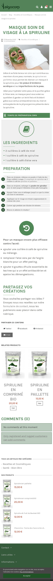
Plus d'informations (26, 572)
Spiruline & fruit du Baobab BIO (27, 513)
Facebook (22, 329)
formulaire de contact (15, 306)
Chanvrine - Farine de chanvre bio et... (29, 528)
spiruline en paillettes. (28, 181)
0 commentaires (9, 41)
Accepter (26, 576)
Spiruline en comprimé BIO (13, 392)
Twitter (7, 329)
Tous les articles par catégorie (16, 459)
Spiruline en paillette (39, 390)
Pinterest (38, 329)
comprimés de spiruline (35, 179)
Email (7, 335)
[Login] (42, 7)
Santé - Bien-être (12, 467)
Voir (13, 408)
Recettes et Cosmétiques (30, 39)
